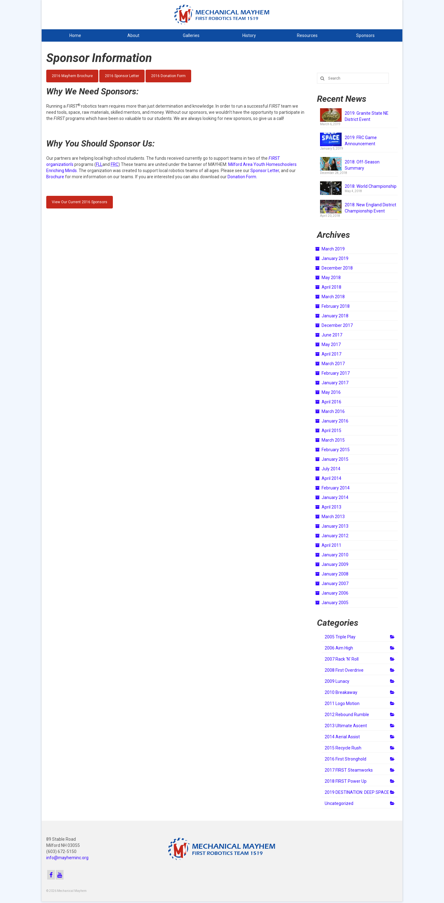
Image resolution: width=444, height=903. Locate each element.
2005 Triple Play (340, 636)
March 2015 (333, 440)
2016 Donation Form (168, 76)
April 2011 (331, 545)
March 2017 (333, 363)
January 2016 (335, 421)
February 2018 (336, 306)
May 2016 (331, 392)
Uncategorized (339, 803)
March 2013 (333, 516)
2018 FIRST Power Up (346, 781)
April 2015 (331, 430)
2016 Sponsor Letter (122, 76)
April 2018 (331, 287)
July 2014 (331, 468)
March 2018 (333, 296)
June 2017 (332, 334)
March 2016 (333, 411)
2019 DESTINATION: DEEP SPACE (357, 792)
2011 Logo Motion (342, 703)
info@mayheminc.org (67, 857)
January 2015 (335, 459)
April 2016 (331, 401)
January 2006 (335, 593)
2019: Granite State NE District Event (366, 116)
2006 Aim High (339, 647)
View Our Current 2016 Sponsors (79, 202)
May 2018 (331, 277)
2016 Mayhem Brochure (72, 76)
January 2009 (335, 564)
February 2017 (336, 373)
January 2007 (335, 583)
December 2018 (337, 268)
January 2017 (335, 382)
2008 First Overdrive (344, 670)
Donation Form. (242, 176)
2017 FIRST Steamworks (349, 770)
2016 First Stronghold (345, 759)
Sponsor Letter (264, 170)
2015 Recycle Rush (343, 747)
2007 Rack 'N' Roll (342, 659)
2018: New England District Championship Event (370, 207)
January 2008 (335, 573)
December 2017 (337, 325)
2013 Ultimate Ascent (346, 725)
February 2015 (336, 449)
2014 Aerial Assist (342, 736)
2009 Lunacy (337, 681)
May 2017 (331, 344)
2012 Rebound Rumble (347, 714)
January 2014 (335, 497)
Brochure (55, 176)
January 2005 (335, 602)
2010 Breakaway (341, 692)
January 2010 (335, 554)
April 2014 (331, 478)
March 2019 (333, 248)
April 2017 (331, 354)
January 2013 (335, 526)
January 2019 (335, 258)
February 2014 (336, 487)
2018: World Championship (371, 186)
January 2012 (335, 535)
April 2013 (331, 507)
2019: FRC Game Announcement (361, 140)
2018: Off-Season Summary (362, 165)
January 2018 (335, 315)
